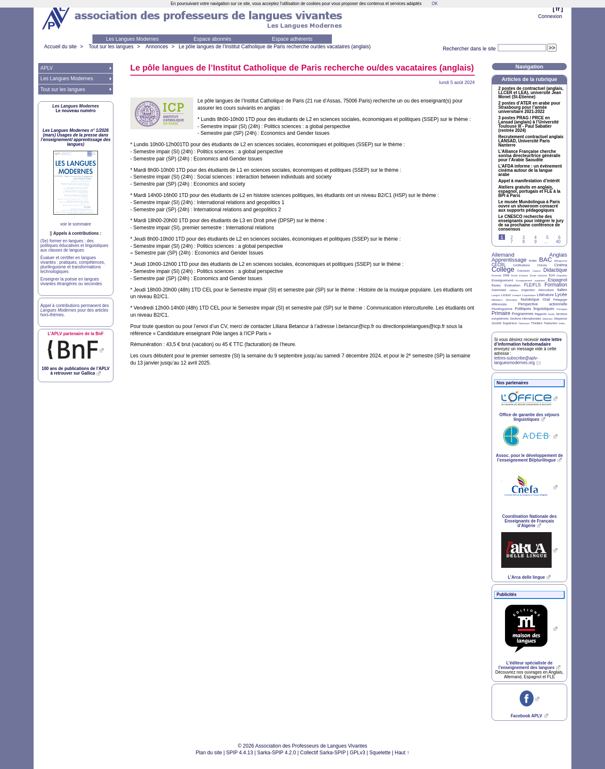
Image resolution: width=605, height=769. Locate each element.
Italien (562, 290)
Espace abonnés (212, 39)
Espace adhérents (292, 39)
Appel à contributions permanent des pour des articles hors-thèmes (74, 310)
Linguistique (529, 295)
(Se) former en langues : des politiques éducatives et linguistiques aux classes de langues (74, 245)
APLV (46, 68)
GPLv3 (358, 753)
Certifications (521, 265)
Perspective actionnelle (542, 304)
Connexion (550, 16)
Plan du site (209, 753)
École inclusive (538, 275)
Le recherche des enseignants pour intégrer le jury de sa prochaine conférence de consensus (531, 223)
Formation (555, 285)
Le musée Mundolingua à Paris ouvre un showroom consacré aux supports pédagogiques (529, 206)
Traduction (551, 323)
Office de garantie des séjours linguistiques (530, 417)
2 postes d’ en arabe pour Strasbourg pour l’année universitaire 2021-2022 (529, 107)
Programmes (523, 314)
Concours (523, 270)
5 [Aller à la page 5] (547, 237)
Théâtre (536, 323)
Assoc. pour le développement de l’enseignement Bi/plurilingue (529, 457)
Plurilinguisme (502, 309)
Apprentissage (509, 260)
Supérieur (509, 323)
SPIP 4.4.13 (239, 753)
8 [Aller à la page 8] (523, 241)
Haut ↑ (402, 753)
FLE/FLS (532, 285)
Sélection (547, 319)
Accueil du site (60, 47)
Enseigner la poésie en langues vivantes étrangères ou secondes (71, 281)
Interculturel (546, 290)
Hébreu (514, 290)
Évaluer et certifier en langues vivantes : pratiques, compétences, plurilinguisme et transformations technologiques (72, 264)
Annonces (156, 47)
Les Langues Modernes (132, 39)
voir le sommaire (75, 224)
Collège (503, 269)
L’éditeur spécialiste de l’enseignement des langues (526, 665)
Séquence (560, 318)
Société (496, 323)
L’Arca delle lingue (526, 577)
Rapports (541, 313)
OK (434, 3)
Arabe (533, 260)
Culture (536, 271)
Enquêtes (562, 275)
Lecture (506, 295)
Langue (496, 295)
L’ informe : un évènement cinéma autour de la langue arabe (530, 170)
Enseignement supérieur (530, 280)
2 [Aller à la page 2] (511, 237)
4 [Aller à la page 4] (535, 237)
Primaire (501, 313)
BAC (545, 259)
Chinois (542, 265)
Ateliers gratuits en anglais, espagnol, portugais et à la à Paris (529, 191)
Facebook (526, 716)
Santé (551, 314)
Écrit (552, 275)
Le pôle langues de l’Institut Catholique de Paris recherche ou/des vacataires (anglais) (275, 47)
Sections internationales (525, 318)
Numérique (530, 299)
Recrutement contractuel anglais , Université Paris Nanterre (530, 141)
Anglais (558, 255)
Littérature (545, 295)
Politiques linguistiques (534, 309)
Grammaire (499, 290)
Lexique (516, 295)
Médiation (497, 300)
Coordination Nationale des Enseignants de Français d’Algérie (529, 521)
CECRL (499, 264)
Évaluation (512, 285)
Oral (546, 299)
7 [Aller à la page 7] (511, 241)
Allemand (503, 255)
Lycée (561, 294)
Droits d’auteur (519, 275)
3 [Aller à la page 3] (523, 237)
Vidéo (561, 323)
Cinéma (560, 265)
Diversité (496, 275)
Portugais (562, 309)
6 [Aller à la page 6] (559, 237)
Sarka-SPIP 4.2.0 (276, 753)
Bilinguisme (560, 261)
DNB (506, 275)
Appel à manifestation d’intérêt (529, 181)
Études (496, 285)
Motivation (511, 300)
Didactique (555, 270)
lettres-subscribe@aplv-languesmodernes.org (516, 360)
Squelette (380, 753)
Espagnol (557, 279)
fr (557, 8)
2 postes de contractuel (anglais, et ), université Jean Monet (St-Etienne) (530, 93)
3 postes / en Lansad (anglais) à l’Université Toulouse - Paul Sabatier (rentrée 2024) (528, 124)
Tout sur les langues (111, 47)
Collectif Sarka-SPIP (323, 753)
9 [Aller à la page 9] (535, 241)
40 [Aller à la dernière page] (558, 241)
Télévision (524, 323)
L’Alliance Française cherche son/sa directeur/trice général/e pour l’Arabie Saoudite (529, 156)
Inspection (528, 290)
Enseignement (502, 280)
